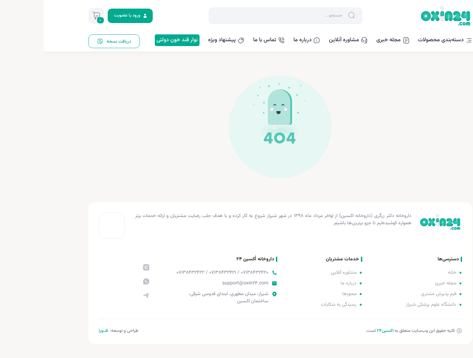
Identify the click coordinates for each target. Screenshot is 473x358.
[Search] (234, 15)
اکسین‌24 (341, 331)
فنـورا (59, 331)
